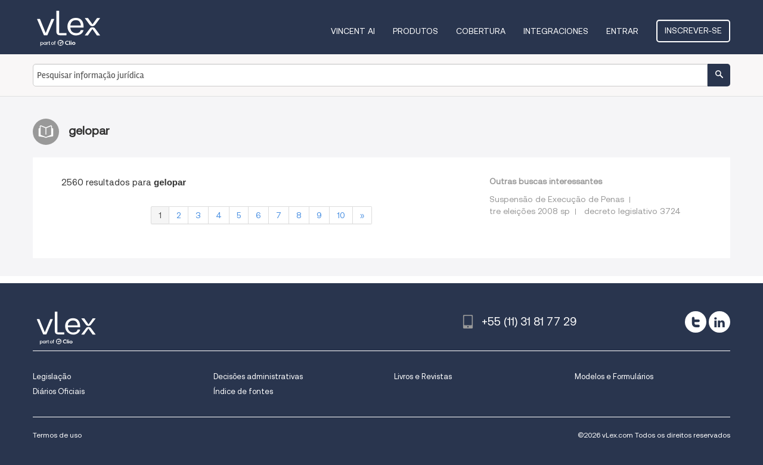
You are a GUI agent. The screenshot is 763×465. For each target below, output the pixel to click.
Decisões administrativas (258, 376)
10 (341, 215)
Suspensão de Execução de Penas (556, 199)
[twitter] (695, 322)
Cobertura (480, 31)
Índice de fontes (243, 391)
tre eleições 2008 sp (529, 211)
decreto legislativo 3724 (632, 211)
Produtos (415, 31)
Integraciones (555, 31)
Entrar (622, 31)
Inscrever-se (693, 30)
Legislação (52, 376)
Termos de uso (57, 435)
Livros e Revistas (423, 376)
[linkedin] (719, 322)
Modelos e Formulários (614, 376)
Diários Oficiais (59, 391)
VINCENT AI (353, 31)
